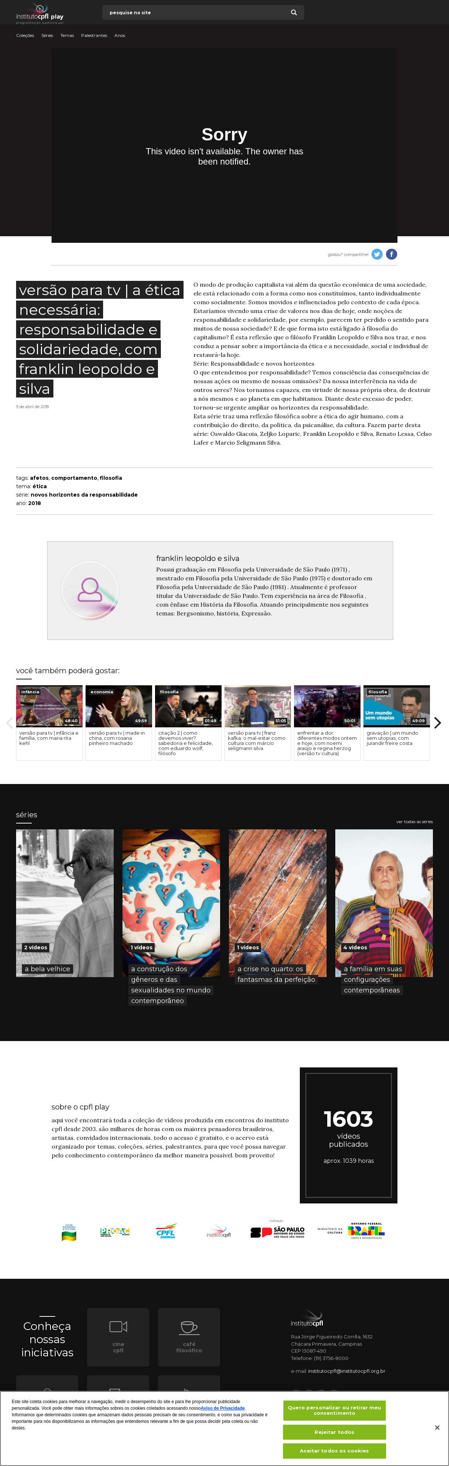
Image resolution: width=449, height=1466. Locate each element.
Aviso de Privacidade (223, 1408)
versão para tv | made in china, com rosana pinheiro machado (117, 738)
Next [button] (437, 723)
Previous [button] (9, 723)
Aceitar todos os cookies (334, 1451)
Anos (119, 35)
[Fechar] (437, 1428)
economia (102, 691)
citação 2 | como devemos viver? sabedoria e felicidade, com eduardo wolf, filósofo (185, 743)
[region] (224, 1428)
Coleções (25, 35)
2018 (34, 503)
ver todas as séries (414, 821)
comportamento (74, 477)
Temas (67, 35)
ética (40, 486)
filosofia (111, 477)
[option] (49, 723)
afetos (39, 477)
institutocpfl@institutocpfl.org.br (346, 1371)
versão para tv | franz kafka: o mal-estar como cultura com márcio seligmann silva (257, 740)
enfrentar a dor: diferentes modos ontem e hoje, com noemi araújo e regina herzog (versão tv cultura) (327, 743)
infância (30, 691)
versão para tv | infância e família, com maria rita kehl (49, 738)
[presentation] (49, 706)
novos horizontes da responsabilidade (84, 494)
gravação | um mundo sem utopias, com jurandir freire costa (392, 738)
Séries (47, 35)
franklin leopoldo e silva (197, 558)
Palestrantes (94, 35)
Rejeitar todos (334, 1432)
